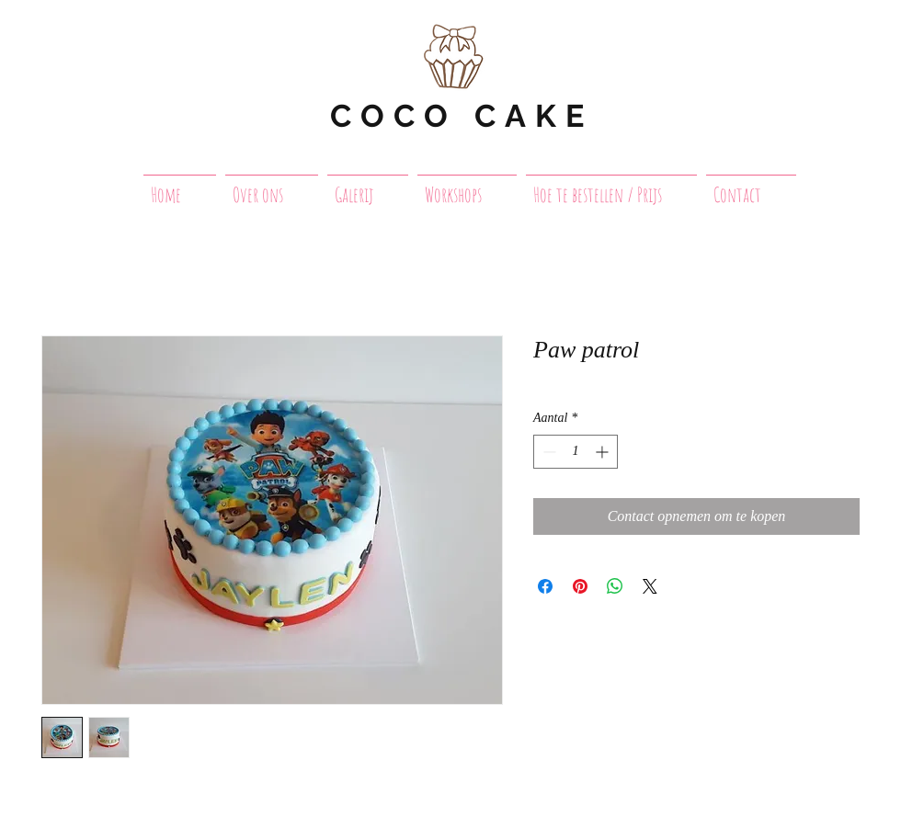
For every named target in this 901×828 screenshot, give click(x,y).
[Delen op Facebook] (545, 586)
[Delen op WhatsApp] (615, 586)
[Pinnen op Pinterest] (580, 586)
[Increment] (603, 452)
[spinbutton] (575, 452)
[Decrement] (547, 452)
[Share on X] (650, 586)
